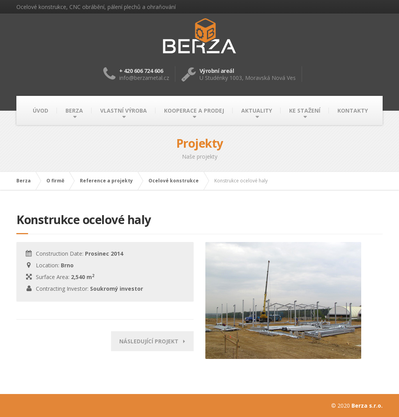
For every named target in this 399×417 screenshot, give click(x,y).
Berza (23, 180)
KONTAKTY (352, 110)
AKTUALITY (256, 110)
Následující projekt (152, 341)
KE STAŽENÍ (304, 110)
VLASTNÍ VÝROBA (123, 110)
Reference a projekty (106, 180)
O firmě (55, 180)
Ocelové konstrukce (173, 180)
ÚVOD (40, 110)
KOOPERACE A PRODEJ (194, 110)
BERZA (74, 110)
